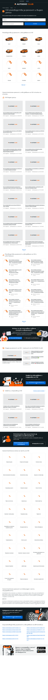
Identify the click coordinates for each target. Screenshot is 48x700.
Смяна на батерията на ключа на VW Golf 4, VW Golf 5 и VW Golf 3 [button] (37, 353)
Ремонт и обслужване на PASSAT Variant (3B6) (11, 632)
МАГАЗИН (22, 1)
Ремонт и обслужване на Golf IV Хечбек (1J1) (11, 628)
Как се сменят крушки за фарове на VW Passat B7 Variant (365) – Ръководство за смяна (37, 271)
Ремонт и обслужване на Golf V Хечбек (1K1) (36, 628)
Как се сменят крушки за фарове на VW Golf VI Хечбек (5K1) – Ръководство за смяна (37, 301)
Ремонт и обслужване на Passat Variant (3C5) (11, 630)
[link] (13, 108)
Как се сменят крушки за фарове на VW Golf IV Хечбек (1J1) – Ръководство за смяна (37, 291)
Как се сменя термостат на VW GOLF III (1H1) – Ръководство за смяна (37, 281)
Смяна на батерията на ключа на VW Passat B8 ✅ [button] (37, 358)
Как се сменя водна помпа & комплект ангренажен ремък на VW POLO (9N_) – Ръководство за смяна (37, 312)
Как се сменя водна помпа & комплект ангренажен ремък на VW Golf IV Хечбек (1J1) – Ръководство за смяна (15, 312)
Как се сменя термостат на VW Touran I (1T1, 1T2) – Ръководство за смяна (15, 271)
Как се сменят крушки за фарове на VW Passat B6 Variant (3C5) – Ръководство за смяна (15, 261)
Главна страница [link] (5, 7)
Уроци (11, 7)
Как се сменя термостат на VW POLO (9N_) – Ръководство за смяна (15, 291)
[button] (12, 356)
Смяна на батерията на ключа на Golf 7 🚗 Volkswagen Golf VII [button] (37, 363)
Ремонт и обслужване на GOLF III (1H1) (10, 639)
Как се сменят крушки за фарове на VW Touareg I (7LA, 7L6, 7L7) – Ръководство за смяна (15, 301)
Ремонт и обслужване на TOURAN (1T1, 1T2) (36, 630)
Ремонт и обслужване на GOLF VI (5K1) (10, 635)
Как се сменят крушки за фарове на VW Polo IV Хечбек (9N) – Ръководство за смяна (37, 261)
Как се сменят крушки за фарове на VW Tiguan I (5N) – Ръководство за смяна (15, 281)
